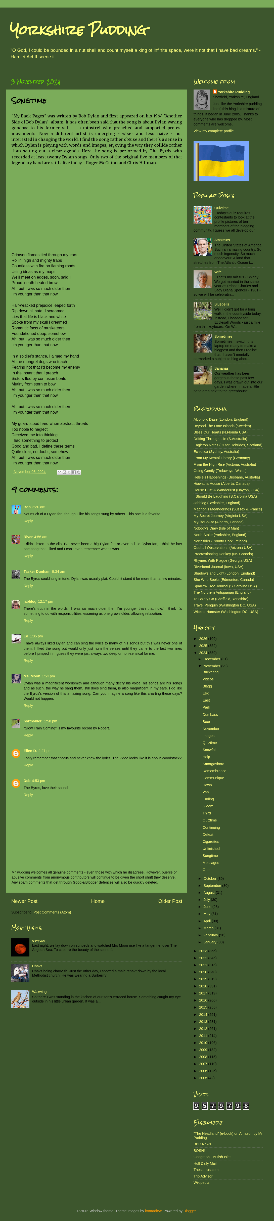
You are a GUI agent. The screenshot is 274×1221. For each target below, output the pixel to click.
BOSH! (199, 1151)
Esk (206, 693)
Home (98, 901)
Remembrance (214, 771)
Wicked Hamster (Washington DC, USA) (226, 612)
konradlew (153, 1211)
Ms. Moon (32, 676)
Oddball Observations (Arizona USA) (223, 548)
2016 (203, 1000)
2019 (203, 979)
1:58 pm (50, 721)
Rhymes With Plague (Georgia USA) (223, 560)
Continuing (211, 827)
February (211, 935)
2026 (203, 639)
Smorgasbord (213, 764)
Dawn (207, 785)
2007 (203, 1064)
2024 (203, 653)
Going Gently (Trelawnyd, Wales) (220, 471)
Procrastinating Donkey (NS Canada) (223, 554)
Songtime (210, 856)
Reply (28, 521)
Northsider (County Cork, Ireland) (220, 541)
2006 (203, 1071)
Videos (208, 679)
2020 (203, 972)
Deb (27, 781)
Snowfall (209, 750)
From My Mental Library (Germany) (222, 458)
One (206, 870)
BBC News (202, 1144)
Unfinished (211, 849)
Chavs (37, 966)
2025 (203, 646)
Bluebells (221, 304)
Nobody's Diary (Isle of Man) (216, 528)
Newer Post (24, 901)
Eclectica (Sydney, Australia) (216, 452)
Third (207, 813)
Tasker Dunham (37, 572)
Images (208, 736)
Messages (211, 863)
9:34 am (58, 572)
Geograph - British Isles (212, 1157)
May (207, 914)
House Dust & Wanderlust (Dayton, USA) (226, 490)
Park (206, 707)
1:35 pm (36, 636)
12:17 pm (45, 601)
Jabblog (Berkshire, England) (217, 503)
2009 (203, 1050)
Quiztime (221, 208)
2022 (203, 958)
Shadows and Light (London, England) (224, 573)
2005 (203, 1078)
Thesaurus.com (206, 1170)
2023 (203, 951)
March (209, 928)
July (207, 900)
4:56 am (40, 537)
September (213, 886)
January (210, 942)
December (212, 659)
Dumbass (210, 715)
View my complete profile (214, 131)
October (210, 879)
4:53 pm (38, 781)
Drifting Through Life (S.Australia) (220, 439)
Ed (26, 636)
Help (206, 757)
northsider (33, 721)
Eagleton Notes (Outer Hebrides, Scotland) (228, 445)
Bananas (221, 368)
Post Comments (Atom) (52, 912)
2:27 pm (45, 751)
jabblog (30, 601)
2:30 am (38, 507)
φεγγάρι (38, 940)
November (212, 666)
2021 (203, 965)
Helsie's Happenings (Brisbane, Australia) (227, 477)
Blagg (207, 686)
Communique (213, 778)
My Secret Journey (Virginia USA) (221, 516)
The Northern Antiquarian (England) (222, 592)
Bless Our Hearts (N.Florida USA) (221, 432)
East (206, 700)
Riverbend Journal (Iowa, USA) (218, 567)
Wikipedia (201, 1183)
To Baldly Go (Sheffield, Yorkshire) (221, 599)
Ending (208, 799)
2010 (203, 1043)
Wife (218, 272)
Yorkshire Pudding (78, 30)
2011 (203, 1036)
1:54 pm (48, 676)
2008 (203, 1057)
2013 (203, 1022)
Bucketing (210, 672)
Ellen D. (30, 751)
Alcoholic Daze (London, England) (221, 419)
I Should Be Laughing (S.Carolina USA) (225, 496)
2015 (203, 1007)
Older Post (170, 901)
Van (206, 792)
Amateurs (222, 240)
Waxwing (39, 992)
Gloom (208, 806)
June (208, 907)
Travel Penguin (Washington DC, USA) (225, 605)
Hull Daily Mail (205, 1163)
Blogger (190, 1211)
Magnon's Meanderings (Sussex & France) (228, 509)
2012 (203, 1029)
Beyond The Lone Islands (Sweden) (222, 426)
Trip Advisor (203, 1176)
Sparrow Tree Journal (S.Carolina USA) (225, 586)
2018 (203, 986)
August (210, 893)
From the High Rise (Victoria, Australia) (225, 464)
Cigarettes (211, 842)
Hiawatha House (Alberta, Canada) (222, 484)
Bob (27, 507)
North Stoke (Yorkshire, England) (220, 535)
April (208, 921)
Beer (206, 722)
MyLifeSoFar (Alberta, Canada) (219, 522)
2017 (203, 993)
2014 (203, 1015)
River (28, 537)
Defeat (208, 835)
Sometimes (223, 336)
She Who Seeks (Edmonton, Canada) (224, 580)
